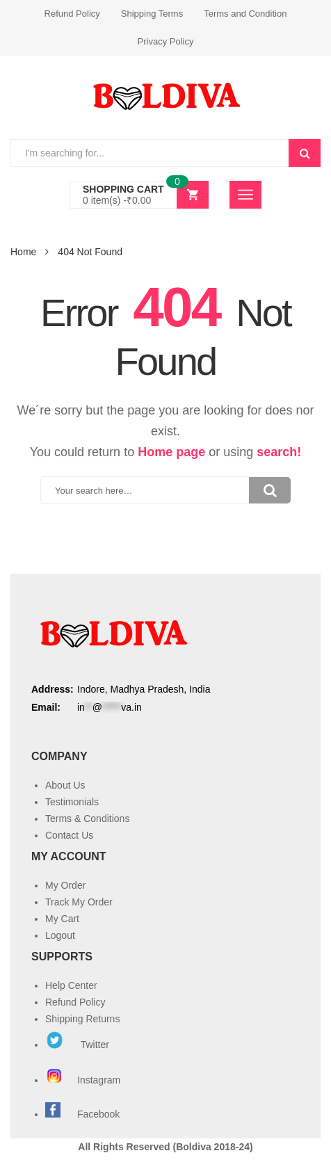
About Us (65, 785)
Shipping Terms (152, 13)
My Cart (62, 918)
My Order (65, 885)
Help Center (71, 985)
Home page (171, 452)
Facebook (98, 1114)
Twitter (77, 1044)
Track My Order (79, 902)
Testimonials (72, 801)
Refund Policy (72, 13)
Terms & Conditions (87, 818)
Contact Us (69, 835)
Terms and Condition (245, 13)
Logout (60, 935)
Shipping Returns (82, 1018)
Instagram (84, 1080)
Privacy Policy (166, 41)
